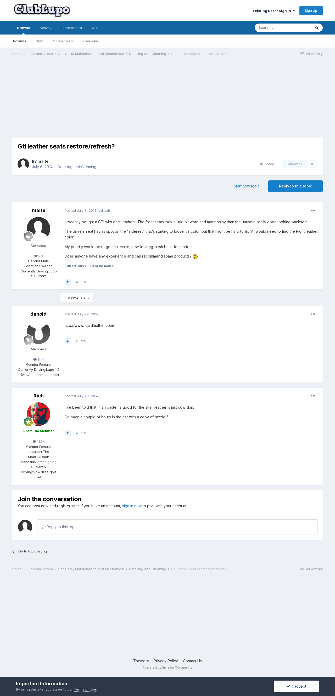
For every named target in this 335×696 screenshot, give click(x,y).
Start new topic (247, 186)
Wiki (94, 28)
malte (42, 161)
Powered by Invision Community (167, 667)
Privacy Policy (166, 661)
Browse (23, 30)
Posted (80, 210)
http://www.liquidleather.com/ (89, 325)
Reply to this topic (295, 186)
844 (38, 359)
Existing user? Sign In (274, 11)
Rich (39, 395)
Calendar (90, 41)
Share (267, 164)
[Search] (283, 28)
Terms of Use (85, 689)
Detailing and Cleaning (77, 166)
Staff (39, 41)
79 (38, 256)
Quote (81, 281)
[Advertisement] (107, 101)
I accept (296, 686)
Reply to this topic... (61, 526)
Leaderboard (71, 28)
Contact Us (192, 661)
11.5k (38, 441)
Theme (141, 661)
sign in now (132, 506)
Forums (19, 41)
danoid (38, 314)
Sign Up (311, 10)
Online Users (63, 41)
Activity (45, 28)
